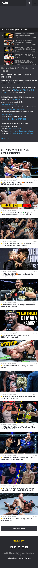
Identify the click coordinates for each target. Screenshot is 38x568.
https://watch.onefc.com (9, 104)
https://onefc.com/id (14, 128)
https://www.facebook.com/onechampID (21, 131)
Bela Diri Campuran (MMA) (10, 30)
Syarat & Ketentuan (25, 558)
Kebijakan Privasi (12, 558)
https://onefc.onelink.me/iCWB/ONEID (13, 119)
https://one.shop (6, 114)
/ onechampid (15, 99)
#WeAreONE (5, 138)
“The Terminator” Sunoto (21, 90)
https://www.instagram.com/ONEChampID (21, 133)
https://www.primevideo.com (15, 109)
